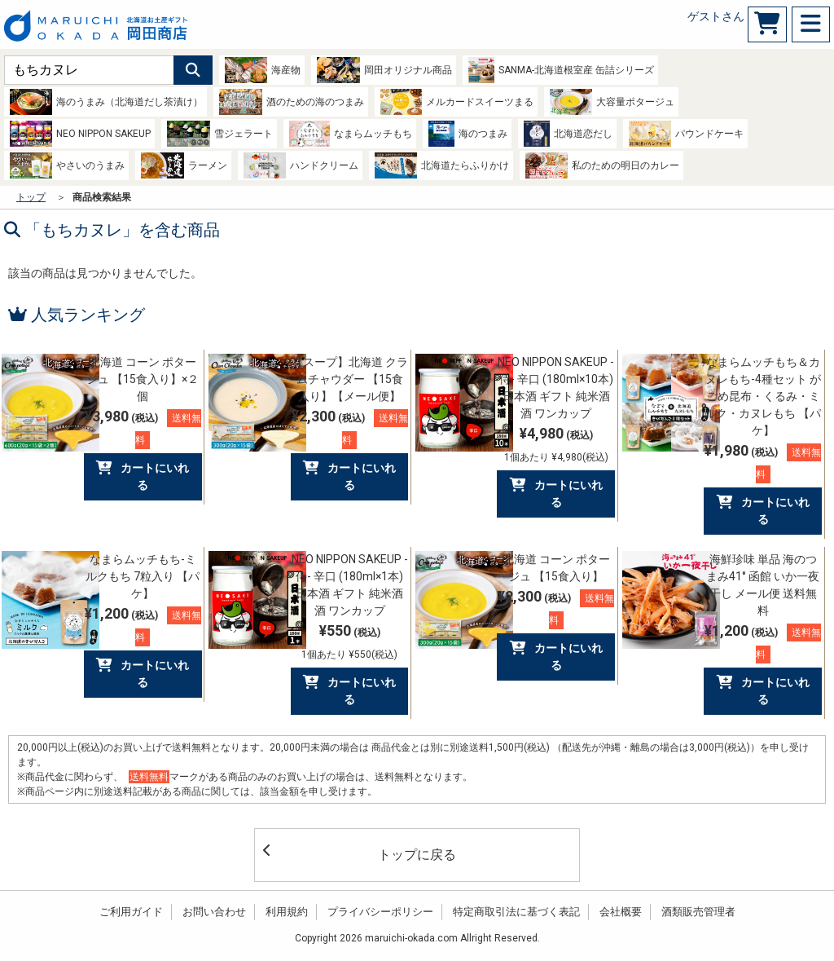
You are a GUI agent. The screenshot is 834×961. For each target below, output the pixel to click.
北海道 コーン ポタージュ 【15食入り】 (556, 568)
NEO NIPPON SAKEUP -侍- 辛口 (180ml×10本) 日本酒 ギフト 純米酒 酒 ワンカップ (556, 387)
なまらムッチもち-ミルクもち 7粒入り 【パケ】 (143, 576)
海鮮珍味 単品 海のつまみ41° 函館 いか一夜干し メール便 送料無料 (762, 585)
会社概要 (620, 912)
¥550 (349, 641)
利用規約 (287, 912)
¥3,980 (143, 428)
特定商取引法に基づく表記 (516, 912)
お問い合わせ (214, 912)
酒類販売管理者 (698, 912)
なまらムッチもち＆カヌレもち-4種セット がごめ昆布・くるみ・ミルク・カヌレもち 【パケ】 (763, 396)
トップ (31, 197)
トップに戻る (359, 853)
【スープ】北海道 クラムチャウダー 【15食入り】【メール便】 (350, 379)
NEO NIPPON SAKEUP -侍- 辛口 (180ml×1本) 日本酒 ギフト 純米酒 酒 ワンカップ (350, 585)
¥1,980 (763, 462)
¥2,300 (350, 428)
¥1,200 (143, 625)
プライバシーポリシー (380, 912)
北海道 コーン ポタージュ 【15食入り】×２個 (142, 379)
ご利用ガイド (131, 912)
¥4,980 (556, 444)
